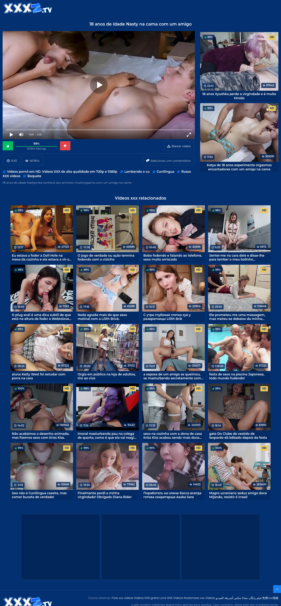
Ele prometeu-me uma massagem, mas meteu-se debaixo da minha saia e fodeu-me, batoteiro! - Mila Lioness (237, 317)
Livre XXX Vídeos (171, 598)
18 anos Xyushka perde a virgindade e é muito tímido (239, 96)
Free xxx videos (122, 598)
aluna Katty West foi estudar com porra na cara (38, 376)
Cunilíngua (165, 172)
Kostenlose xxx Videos (199, 598)
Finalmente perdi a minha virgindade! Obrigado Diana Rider (104, 495)
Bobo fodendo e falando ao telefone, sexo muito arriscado (173, 257)
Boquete (34, 176)
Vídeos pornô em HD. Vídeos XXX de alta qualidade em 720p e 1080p (62, 172)
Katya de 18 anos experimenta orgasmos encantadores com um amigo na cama (239, 167)
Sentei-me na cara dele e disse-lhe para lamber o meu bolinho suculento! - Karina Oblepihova (236, 257)
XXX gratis (167, 8)
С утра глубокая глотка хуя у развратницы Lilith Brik (167, 317)
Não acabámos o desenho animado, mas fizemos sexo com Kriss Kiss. (40, 436)
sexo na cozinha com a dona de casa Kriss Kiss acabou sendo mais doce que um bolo (173, 436)
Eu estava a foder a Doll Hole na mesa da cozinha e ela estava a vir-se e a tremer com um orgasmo (41, 257)
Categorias (84, 8)
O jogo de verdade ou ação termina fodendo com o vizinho (105, 257)
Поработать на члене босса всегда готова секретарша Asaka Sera (172, 495)
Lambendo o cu (137, 172)
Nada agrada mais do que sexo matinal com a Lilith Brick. (102, 317)
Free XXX (141, 8)
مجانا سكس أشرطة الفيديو (232, 598)
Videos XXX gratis (146, 598)
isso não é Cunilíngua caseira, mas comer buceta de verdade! (39, 495)
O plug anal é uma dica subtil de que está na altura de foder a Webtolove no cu (41, 317)
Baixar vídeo (181, 146)
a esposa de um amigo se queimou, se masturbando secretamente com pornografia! (172, 376)
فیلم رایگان (255, 598)
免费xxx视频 (270, 598)
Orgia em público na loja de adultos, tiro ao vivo (106, 376)
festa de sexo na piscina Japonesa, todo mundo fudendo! (236, 376)
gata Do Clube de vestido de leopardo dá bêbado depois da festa (238, 436)
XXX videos (114, 8)
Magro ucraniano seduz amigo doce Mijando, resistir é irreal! (238, 495)
